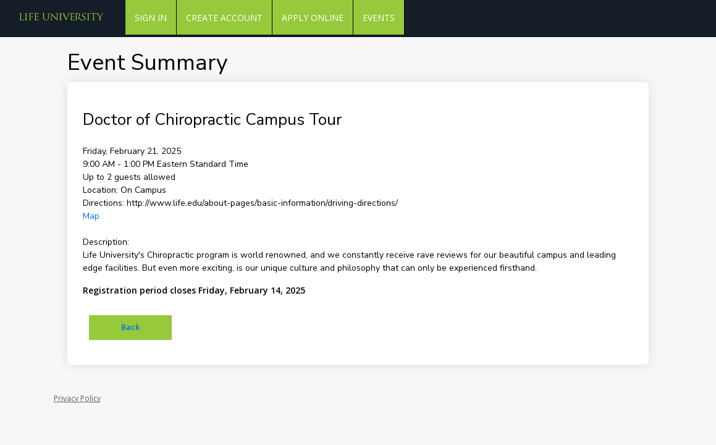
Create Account (224, 17)
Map (91, 216)
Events (379, 17)
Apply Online (312, 17)
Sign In (151, 17)
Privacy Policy (77, 398)
